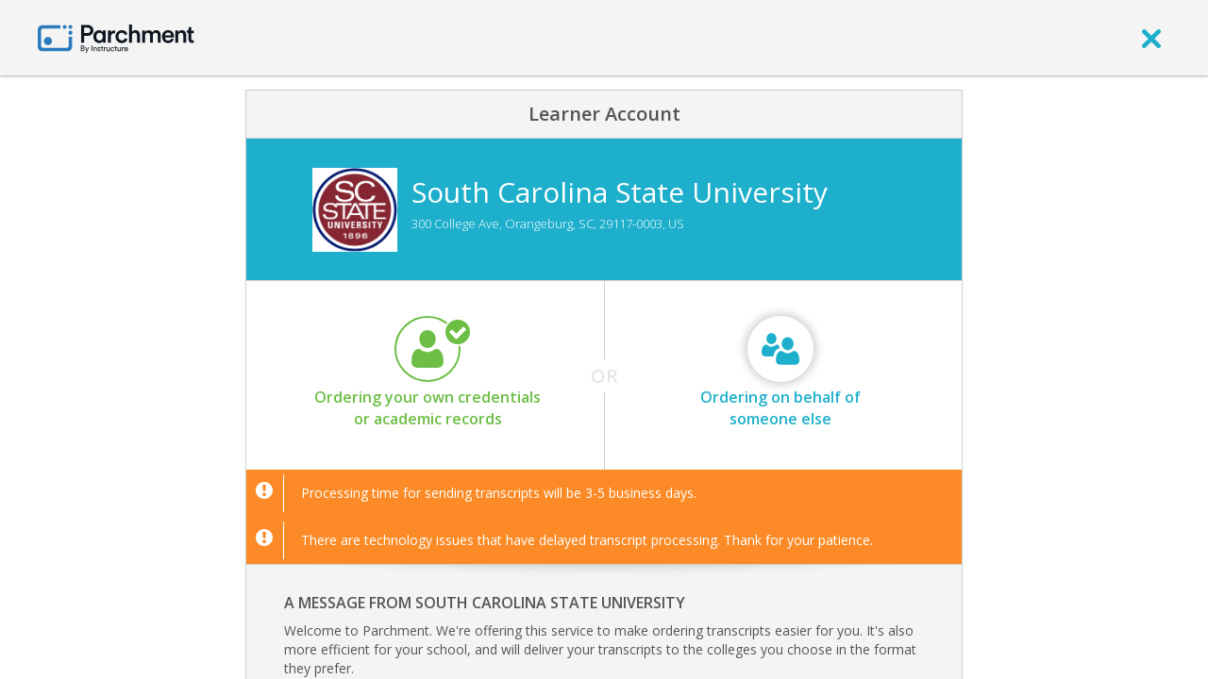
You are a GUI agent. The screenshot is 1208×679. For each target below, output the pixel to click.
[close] (1151, 37)
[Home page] (116, 37)
